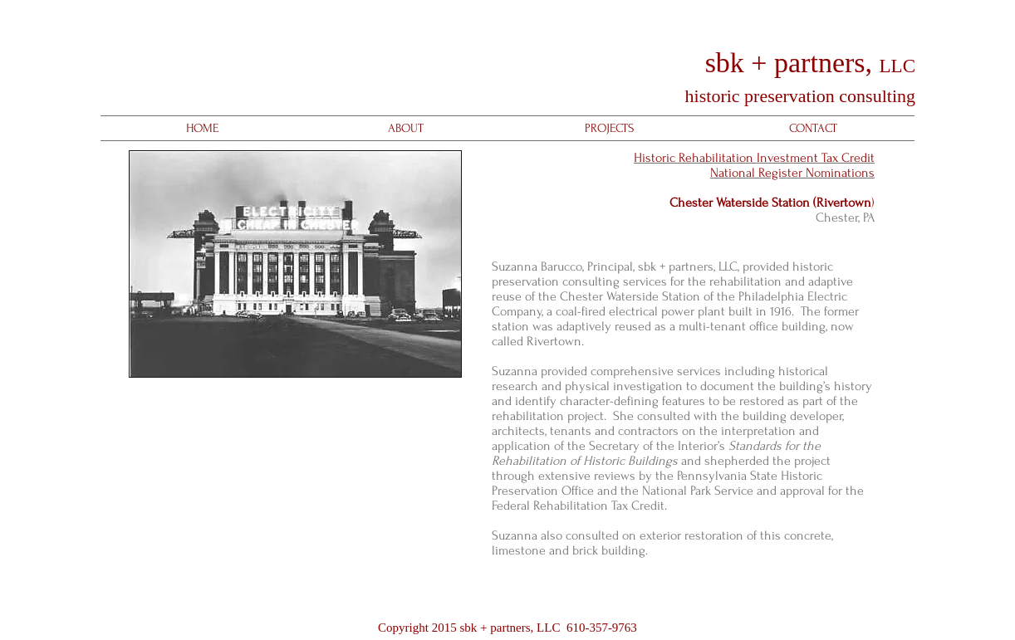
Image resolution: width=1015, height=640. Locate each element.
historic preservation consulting (797, 95)
